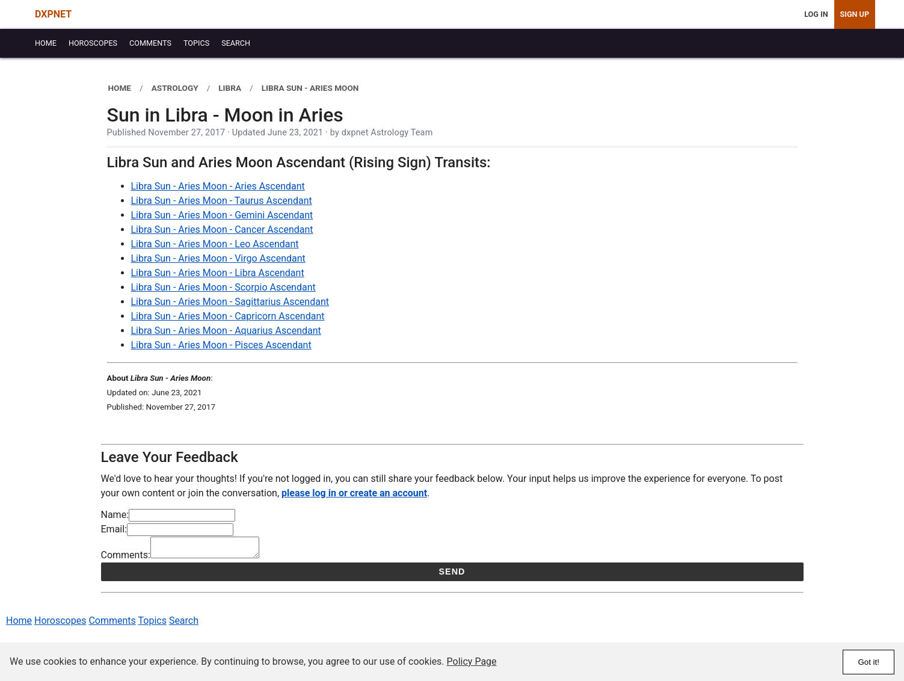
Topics (152, 624)
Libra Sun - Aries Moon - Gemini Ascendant (222, 215)
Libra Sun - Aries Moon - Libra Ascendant (217, 273)
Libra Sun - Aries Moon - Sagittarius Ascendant (230, 301)
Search (183, 624)
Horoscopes (60, 624)
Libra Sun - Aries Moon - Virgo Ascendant (218, 258)
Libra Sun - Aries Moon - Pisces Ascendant (221, 345)
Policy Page (472, 661)
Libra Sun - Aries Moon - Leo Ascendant (215, 244)
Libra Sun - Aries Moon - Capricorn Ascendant (228, 316)
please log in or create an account (354, 493)
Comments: (125, 558)
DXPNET (53, 14)
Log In (816, 14)
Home (19, 624)
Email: (114, 529)
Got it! (868, 662)
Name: (115, 514)
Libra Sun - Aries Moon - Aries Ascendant (218, 186)
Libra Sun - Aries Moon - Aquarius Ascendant (226, 330)
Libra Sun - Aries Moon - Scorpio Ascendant (223, 287)
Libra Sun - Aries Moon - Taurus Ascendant (221, 200)
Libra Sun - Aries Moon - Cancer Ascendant (222, 229)
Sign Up (854, 14)
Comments (111, 624)
